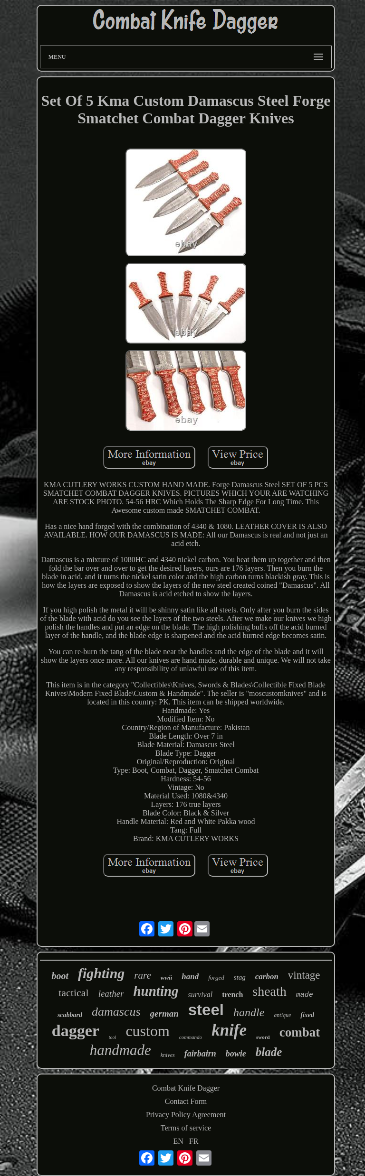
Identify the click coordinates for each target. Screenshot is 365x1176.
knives (168, 1055)
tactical (73, 993)
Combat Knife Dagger (186, 1088)
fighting (101, 973)
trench (232, 995)
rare (142, 975)
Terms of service (186, 1128)
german (164, 1014)
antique (282, 1015)
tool (112, 1037)
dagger (75, 1030)
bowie (236, 1053)
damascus (116, 1012)
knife (229, 1030)
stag (240, 977)
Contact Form (186, 1101)
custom (147, 1030)
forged (216, 977)
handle (248, 1012)
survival (200, 995)
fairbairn (200, 1053)
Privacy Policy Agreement (186, 1115)
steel (206, 1010)
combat (299, 1032)
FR (194, 1141)
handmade (120, 1050)
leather (111, 994)
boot (59, 976)
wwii (167, 977)
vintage (304, 975)
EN (178, 1141)
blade (269, 1052)
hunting (155, 991)
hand (190, 976)
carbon (267, 976)
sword (263, 1037)
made (304, 995)
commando (190, 1037)
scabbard (70, 1015)
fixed (307, 1015)
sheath (269, 991)
